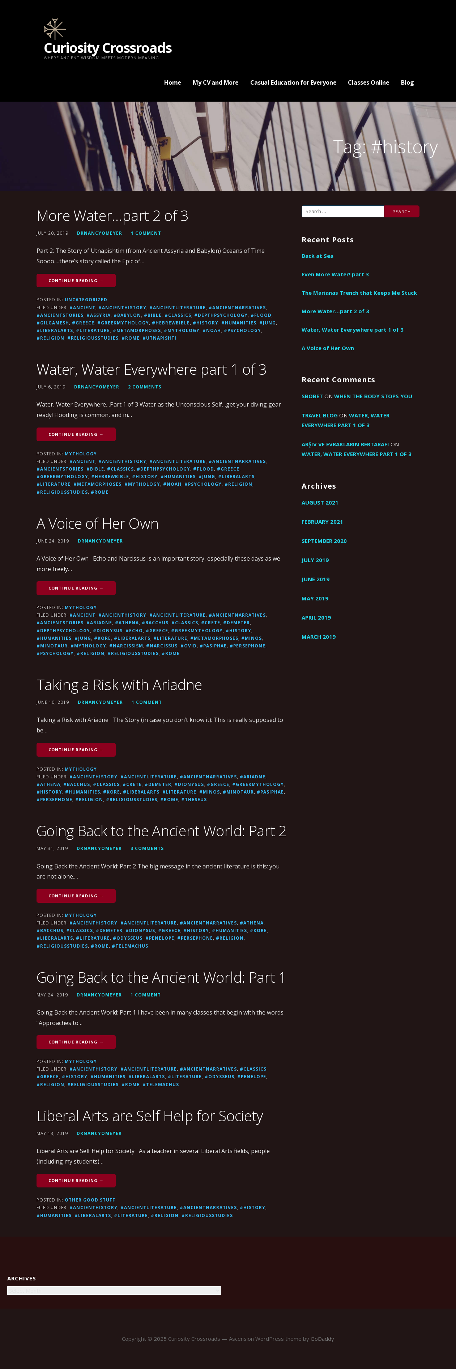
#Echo (134, 630)
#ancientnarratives (237, 307)
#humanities (238, 323)
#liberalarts (55, 330)
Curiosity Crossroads (107, 47)
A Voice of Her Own (98, 523)
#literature (93, 330)
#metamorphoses (137, 330)
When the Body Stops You (373, 396)
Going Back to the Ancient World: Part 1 (162, 977)
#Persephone (247, 646)
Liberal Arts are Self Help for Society (150, 1116)
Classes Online (368, 82)
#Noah (212, 330)
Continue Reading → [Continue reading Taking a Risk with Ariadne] (76, 749)
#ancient (82, 307)
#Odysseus (127, 938)
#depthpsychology (221, 315)
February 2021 (322, 521)
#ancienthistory (122, 307)
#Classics (178, 315)
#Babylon (127, 315)
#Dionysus (108, 630)
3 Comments (147, 848)
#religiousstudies (93, 338)
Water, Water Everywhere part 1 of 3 (152, 369)
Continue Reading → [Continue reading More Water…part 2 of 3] (76, 280)
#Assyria (98, 315)
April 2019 (316, 617)
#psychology (242, 330)
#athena (127, 622)
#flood (261, 315)
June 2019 (315, 579)
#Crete (210, 622)
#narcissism (126, 646)
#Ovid (188, 646)
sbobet (312, 396)
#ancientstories (60, 315)
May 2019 (315, 598)
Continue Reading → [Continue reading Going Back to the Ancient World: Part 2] (76, 895)
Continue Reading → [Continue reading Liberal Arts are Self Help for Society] (76, 1180)
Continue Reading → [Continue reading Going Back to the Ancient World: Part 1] (76, 1042)
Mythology (81, 453)
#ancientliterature (177, 307)
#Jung (267, 323)
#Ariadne (99, 622)
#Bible (153, 315)
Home (172, 82)
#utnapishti (159, 338)
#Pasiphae (213, 646)
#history (205, 323)
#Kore (102, 638)
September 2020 (324, 540)
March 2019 (319, 636)
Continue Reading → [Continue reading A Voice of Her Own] (76, 588)
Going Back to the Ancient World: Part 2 (162, 831)
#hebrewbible (171, 323)
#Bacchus (155, 622)
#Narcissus (162, 646)
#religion (50, 338)
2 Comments (144, 387)
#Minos (251, 638)
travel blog (320, 415)
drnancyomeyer (99, 233)
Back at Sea (317, 255)
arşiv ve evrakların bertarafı (345, 444)
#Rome (131, 338)
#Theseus (194, 799)
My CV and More (216, 82)
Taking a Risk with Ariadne (119, 684)
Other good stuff (90, 1200)
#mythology (182, 330)
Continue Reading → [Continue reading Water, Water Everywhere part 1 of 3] (76, 434)
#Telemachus (130, 946)
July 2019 (315, 560)
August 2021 (320, 502)
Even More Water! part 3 (335, 274)
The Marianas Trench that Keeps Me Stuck (359, 292)
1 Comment (146, 233)
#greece (83, 323)
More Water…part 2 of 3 (113, 215)
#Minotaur (52, 646)
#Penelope (159, 938)
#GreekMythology (123, 323)
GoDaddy (322, 1338)
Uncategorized (86, 299)
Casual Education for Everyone (293, 82)
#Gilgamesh (53, 323)
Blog (407, 82)
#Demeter (236, 622)
